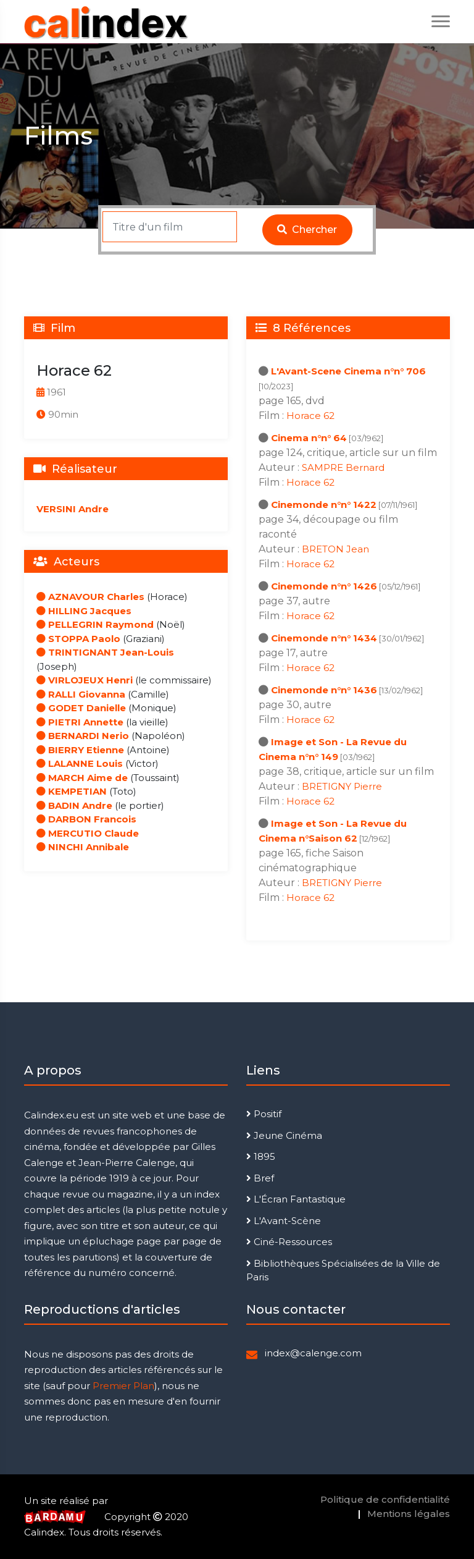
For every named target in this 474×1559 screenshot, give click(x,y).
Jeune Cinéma (284, 1135)
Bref (260, 1178)
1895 (260, 1156)
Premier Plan (123, 1386)
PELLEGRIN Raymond (95, 624)
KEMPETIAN (71, 791)
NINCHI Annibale (82, 847)
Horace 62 (310, 415)
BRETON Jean (335, 549)
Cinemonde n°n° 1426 (324, 586)
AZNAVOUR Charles (90, 596)
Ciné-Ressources (289, 1242)
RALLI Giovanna (80, 694)
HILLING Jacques (83, 611)
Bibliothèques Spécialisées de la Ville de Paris (343, 1270)
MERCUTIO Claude (87, 833)
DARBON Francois (86, 819)
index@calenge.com (313, 1353)
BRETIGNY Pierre (342, 786)
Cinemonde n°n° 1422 (323, 504)
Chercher (307, 229)
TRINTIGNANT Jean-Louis (105, 652)
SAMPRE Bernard (343, 467)
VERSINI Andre (72, 509)
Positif (263, 1114)
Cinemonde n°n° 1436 (324, 690)
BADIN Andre (74, 805)
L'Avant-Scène (283, 1221)
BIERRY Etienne (80, 750)
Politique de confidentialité (385, 1499)
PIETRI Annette (79, 722)
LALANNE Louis (79, 763)
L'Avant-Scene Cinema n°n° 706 (348, 371)
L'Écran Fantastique (296, 1199)
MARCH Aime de (82, 778)
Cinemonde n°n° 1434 (324, 638)
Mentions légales (408, 1513)
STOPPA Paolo (78, 638)
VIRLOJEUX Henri (84, 680)
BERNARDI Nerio (82, 735)
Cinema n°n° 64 (309, 438)
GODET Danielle (81, 708)
